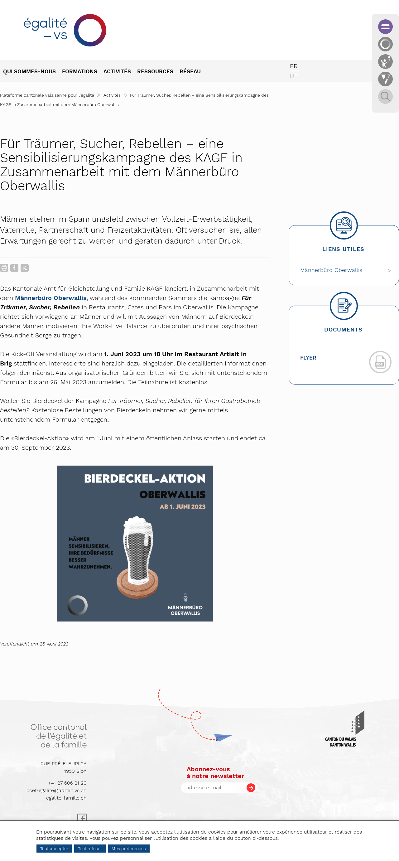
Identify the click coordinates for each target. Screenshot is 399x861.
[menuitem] (32, 72)
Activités (112, 95)
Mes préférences (129, 848)
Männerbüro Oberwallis (51, 298)
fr (294, 66)
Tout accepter (54, 848)
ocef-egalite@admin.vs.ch (56, 790)
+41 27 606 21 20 (67, 783)
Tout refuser (90, 848)
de (294, 76)
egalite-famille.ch (66, 798)
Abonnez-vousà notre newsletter (215, 772)
